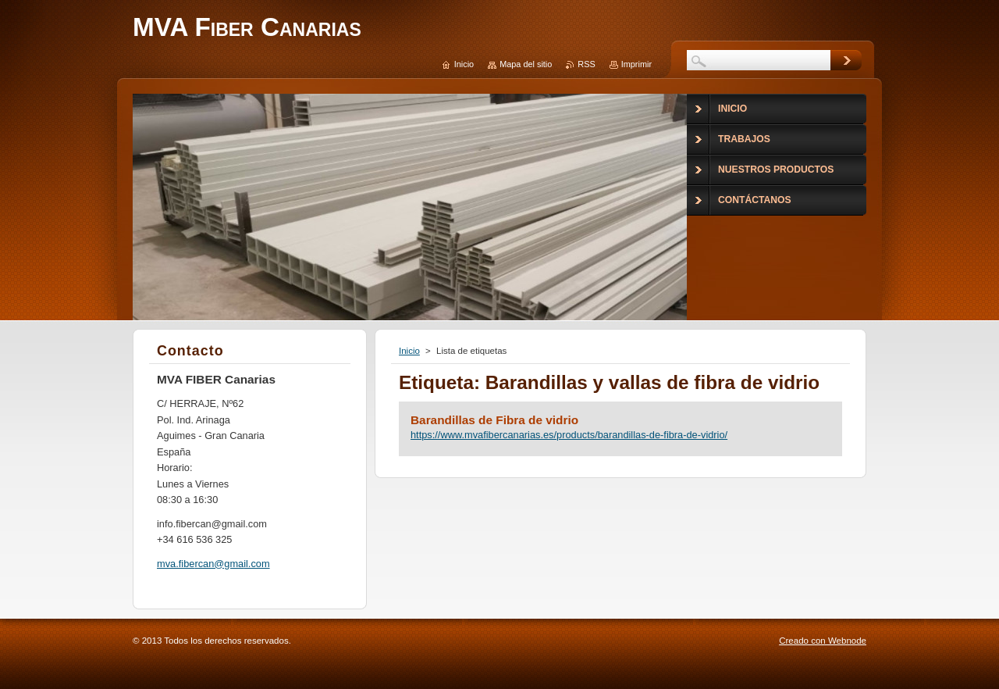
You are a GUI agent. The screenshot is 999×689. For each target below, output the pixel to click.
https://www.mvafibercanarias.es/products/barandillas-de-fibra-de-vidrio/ (569, 435)
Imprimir (636, 64)
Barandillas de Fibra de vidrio (494, 420)
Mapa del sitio (526, 64)
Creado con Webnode (822, 640)
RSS (586, 64)
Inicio (409, 350)
